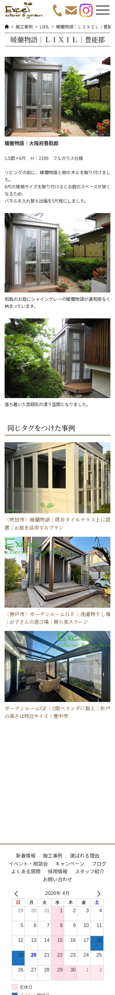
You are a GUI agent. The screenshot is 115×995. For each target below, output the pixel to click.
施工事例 (24, 26)
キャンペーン (69, 863)
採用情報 (57, 871)
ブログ (99, 863)
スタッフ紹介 (89, 871)
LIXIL (44, 26)
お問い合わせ (57, 879)
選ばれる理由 (84, 855)
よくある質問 (25, 871)
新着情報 (26, 855)
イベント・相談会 (28, 863)
